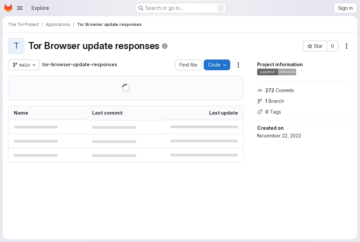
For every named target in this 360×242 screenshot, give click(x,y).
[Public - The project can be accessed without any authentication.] (164, 46)
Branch (270, 101)
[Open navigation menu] (19, 8)
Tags (269, 112)
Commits (275, 90)
